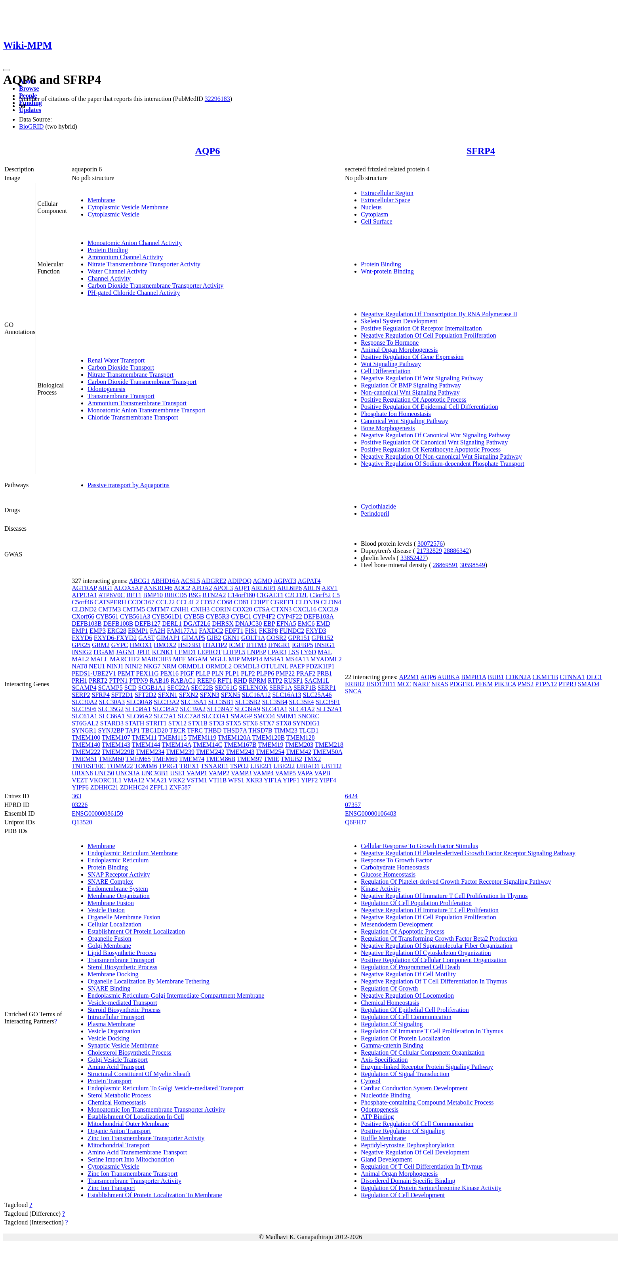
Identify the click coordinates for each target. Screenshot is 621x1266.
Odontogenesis (106, 388)
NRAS (439, 684)
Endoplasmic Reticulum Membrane (133, 853)
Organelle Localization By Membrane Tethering (149, 981)
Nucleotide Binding (386, 1095)
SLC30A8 (139, 701)
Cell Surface (376, 221)
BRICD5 (175, 595)
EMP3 (98, 630)
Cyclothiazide (378, 506)
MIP (234, 659)
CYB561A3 (135, 616)
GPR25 (81, 645)
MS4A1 (274, 659)
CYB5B (194, 616)
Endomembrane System (118, 888)
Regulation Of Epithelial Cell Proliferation (415, 1009)
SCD (130, 687)
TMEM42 (298, 751)
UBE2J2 (284, 766)
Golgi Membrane (109, 945)
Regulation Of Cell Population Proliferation (416, 903)
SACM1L (317, 680)
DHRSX (222, 623)
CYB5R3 (217, 616)
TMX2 (312, 758)
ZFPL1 (159, 787)
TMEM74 (191, 758)
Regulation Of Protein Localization (405, 1038)
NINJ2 (133, 666)
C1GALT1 (270, 595)
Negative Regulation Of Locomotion (407, 995)
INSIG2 (82, 652)
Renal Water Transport (116, 360)
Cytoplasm (374, 214)
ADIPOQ (239, 580)
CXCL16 (304, 609)
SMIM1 (286, 716)
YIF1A (272, 780)
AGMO (262, 580)
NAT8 (79, 666)
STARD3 (112, 723)
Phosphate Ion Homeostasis (396, 413)
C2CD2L (296, 595)
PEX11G (147, 673)
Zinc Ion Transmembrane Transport (132, 1173)
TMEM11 (144, 737)
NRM (169, 666)
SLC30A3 (112, 701)
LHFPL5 (234, 652)
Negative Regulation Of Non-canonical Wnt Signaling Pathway (441, 456)
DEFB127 (147, 623)
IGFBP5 (302, 645)
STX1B (198, 723)
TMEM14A (176, 744)
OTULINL (274, 666)
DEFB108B (118, 623)
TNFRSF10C (88, 766)
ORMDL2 (219, 666)
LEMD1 (185, 652)
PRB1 (324, 673)
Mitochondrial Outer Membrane (128, 1123)
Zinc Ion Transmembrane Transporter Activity (146, 1138)
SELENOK (253, 687)
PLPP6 (265, 673)
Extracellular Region (387, 193)
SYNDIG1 (306, 723)
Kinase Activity (380, 888)
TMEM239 (180, 751)
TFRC (195, 730)
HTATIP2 (215, 645)
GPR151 (299, 637)
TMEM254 (270, 751)
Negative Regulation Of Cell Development (415, 1152)
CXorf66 (83, 616)
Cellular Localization (114, 924)
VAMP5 (285, 773)
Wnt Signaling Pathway (391, 364)
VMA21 (156, 780)
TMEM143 (116, 744)
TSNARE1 (215, 766)
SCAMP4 (84, 687)
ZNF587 (179, 787)
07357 (353, 804)
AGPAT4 (308, 580)
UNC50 (104, 773)
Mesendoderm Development (397, 924)
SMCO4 (264, 716)
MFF (179, 659)
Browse (29, 88)
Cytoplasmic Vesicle (113, 214)
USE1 (177, 773)
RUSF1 (293, 680)
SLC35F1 (328, 701)
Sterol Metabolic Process (119, 1095)
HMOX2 (165, 645)
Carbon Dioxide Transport (121, 367)
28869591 (445, 565)
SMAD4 (588, 684)
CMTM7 (158, 609)
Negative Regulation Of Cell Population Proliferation (428, 335)
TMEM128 (300, 737)
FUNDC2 (292, 630)
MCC (404, 684)
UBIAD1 (308, 766)
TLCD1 (309, 730)
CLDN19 (307, 602)
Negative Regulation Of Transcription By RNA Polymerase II (439, 314)
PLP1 (232, 673)
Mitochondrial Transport (119, 1145)
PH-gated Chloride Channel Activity (134, 292)
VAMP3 (241, 773)
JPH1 (143, 652)
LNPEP (256, 652)
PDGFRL (462, 684)
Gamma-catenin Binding (392, 1045)
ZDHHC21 (104, 787)
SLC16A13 (286, 694)
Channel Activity (109, 278)
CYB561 (107, 616)
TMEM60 (111, 758)
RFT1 (224, 680)
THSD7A (235, 730)
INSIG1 (324, 645)
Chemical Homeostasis (117, 1102)
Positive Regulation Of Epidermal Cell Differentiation (429, 406)
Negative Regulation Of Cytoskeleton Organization (426, 952)
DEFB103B (87, 623)
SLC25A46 (317, 694)
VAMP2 (219, 773)
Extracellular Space (385, 200)
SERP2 (81, 694)
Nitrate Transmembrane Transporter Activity (144, 264)
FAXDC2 (211, 630)
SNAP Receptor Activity (119, 874)
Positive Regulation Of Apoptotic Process (414, 399)
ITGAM (103, 652)
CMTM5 (133, 609)
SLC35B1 (221, 701)
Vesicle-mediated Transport (122, 1002)
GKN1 (231, 637)
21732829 (429, 550)
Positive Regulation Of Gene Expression (412, 356)
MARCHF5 (156, 659)
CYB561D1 (167, 616)
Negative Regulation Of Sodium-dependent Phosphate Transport (442, 463)
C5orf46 (82, 602)
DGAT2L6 (196, 623)
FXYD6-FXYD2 (115, 637)
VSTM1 (197, 780)
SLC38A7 (165, 709)
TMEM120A (234, 737)
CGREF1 (282, 602)
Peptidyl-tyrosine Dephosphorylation (408, 1145)
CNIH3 (200, 609)
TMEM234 (150, 751)
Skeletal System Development (399, 321)
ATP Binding (377, 1116)
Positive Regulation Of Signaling (403, 1130)
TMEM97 (249, 758)
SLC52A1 (329, 709)
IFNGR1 (279, 645)
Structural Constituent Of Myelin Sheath (139, 1074)
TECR (177, 730)
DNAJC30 (248, 623)
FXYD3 (316, 630)
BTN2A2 (214, 595)
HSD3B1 (189, 645)
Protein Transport (110, 1081)
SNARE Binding (109, 988)
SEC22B (202, 687)
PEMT (126, 673)
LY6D (308, 652)
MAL (324, 652)
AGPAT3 (284, 580)
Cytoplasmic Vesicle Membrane (128, 207)
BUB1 (496, 677)
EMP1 (80, 630)
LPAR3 (277, 652)
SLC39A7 (220, 709)
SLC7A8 (189, 716)
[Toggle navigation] (6, 70)
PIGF (187, 673)
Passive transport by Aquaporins (129, 485)
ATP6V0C (111, 595)
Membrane (101, 200)
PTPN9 (138, 680)
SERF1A (280, 687)
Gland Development (386, 1159)
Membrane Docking (113, 974)
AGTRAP (84, 588)
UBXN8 (82, 773)
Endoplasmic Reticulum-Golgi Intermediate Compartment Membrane (176, 995)
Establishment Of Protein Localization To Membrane (155, 1195)
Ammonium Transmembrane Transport (137, 403)
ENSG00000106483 (370, 813)
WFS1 (236, 780)
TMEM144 (146, 744)
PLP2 (248, 673)
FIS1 (251, 630)
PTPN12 (546, 684)
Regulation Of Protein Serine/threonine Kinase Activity (431, 1187)
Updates (30, 109)
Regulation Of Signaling (392, 1024)
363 (76, 796)
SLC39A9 (247, 709)
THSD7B (260, 730)
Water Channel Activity (117, 271)
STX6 (249, 723)
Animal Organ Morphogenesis (399, 349)
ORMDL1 (191, 666)
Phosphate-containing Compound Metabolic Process (427, 1102)
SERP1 (327, 687)
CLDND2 (84, 609)
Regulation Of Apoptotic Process (402, 931)
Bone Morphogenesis (388, 428)
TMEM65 (138, 758)
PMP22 (285, 673)
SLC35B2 (248, 701)
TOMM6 (145, 766)
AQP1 (242, 588)
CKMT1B (545, 677)
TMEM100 (86, 737)
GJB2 (214, 637)
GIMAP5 (193, 637)
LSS (293, 652)
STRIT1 (156, 723)
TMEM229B (118, 751)
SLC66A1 (112, 716)
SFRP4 (481, 151)
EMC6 (306, 623)
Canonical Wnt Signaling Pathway (404, 421)
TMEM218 (329, 744)
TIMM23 (285, 730)
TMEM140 (86, 744)
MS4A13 (297, 659)
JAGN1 (125, 652)
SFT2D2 (145, 694)
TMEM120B (268, 737)
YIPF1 (291, 780)
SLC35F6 (84, 709)
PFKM (484, 684)
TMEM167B (240, 744)
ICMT (237, 645)
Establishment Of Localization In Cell (136, 1116)
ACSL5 (190, 580)
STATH (135, 723)
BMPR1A (473, 677)
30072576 (430, 543)
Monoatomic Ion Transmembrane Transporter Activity (156, 1109)
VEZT (80, 780)
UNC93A (127, 773)
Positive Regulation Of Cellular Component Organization (434, 960)
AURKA (448, 677)
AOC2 (182, 588)
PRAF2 (305, 673)
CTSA (262, 609)
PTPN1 (118, 680)
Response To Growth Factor (396, 860)
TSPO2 (239, 766)
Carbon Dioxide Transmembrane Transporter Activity (155, 285)
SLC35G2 (111, 709)
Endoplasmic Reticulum (118, 860)
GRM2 (100, 645)
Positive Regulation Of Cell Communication (417, 1123)
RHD (240, 680)
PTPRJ (567, 684)
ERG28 (116, 630)
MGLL (218, 659)
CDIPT (260, 602)
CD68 (224, 602)
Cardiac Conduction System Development (414, 1088)
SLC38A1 (138, 709)
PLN (217, 673)
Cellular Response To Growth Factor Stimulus (419, 846)
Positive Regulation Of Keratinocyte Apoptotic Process (431, 449)
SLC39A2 (193, 709)
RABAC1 (183, 680)
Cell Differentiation (385, 371)
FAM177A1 (182, 630)
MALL (100, 659)
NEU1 (97, 666)
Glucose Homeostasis (388, 874)
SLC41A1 (275, 709)
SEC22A (178, 687)
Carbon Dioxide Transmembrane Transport (142, 381)
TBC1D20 (154, 730)
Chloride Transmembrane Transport (133, 417)
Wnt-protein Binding (387, 271)
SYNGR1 (84, 730)
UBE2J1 (261, 766)
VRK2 (176, 780)
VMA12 (133, 780)
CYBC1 (241, 616)
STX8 (283, 723)
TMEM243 (240, 751)
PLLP (203, 673)
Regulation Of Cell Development (403, 1195)
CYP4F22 (289, 616)
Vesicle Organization (114, 1031)
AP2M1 (409, 677)
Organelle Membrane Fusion (124, 917)
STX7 (266, 723)
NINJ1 (115, 666)
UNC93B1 (154, 773)
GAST (146, 637)
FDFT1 (234, 630)
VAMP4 (263, 773)
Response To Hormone (390, 342)
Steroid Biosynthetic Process (124, 1009)
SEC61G (226, 687)
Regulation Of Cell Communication (406, 1017)
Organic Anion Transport (119, 1130)
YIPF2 (309, 780)
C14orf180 (241, 595)
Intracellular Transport (116, 1017)
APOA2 (202, 588)
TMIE (271, 758)
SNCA (353, 691)
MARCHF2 (125, 659)
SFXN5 (230, 694)
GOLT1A (253, 637)
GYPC (119, 645)
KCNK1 (162, 652)
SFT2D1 (122, 694)
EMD (323, 623)
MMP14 (251, 659)
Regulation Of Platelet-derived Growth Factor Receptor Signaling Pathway (456, 881)
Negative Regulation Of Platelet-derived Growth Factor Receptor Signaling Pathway (468, 853)
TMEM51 (84, 758)
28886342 (456, 550)
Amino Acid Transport (116, 1066)
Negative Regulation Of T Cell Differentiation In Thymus (434, 981)
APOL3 (223, 588)
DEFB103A (319, 616)
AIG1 (105, 588)
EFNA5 (286, 623)
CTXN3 (281, 609)
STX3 (216, 723)
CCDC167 (141, 602)
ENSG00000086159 (97, 813)
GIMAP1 (168, 637)
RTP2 (275, 680)
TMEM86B (221, 758)
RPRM (257, 680)
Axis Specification (384, 1059)
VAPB (322, 773)
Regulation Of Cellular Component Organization (423, 1052)
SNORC (308, 716)
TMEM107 (116, 737)
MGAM (197, 659)
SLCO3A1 (215, 716)
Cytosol (371, 1081)
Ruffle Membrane (383, 1138)
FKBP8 (268, 630)
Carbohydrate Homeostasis (395, 867)
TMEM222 (86, 751)
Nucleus (371, 207)
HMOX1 (141, 645)
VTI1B (218, 780)
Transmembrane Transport (121, 396)
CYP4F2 (264, 616)
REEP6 (206, 680)
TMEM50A (328, 751)
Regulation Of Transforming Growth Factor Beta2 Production (439, 938)
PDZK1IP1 (320, 666)
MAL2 (80, 659)
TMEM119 (202, 737)
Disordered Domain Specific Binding (408, 1180)
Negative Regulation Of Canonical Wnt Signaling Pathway (435, 435)
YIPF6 (80, 787)
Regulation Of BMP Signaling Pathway (411, 385)
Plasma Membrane (111, 1024)
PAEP (297, 666)
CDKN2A (518, 677)
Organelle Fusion (109, 938)
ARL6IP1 (263, 588)
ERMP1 (138, 630)
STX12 (177, 723)
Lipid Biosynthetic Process (122, 952)
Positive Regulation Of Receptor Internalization (421, 328)
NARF (421, 684)
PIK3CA (505, 684)
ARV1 (330, 588)
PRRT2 (98, 680)
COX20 (242, 609)
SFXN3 (209, 694)
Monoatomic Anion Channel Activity (135, 242)
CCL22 (165, 602)
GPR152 (322, 637)
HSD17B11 (381, 684)
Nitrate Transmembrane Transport (130, 374)
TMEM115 (172, 737)
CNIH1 (180, 609)
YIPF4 (327, 780)
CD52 (207, 602)
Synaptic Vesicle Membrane (123, 1045)
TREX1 (189, 766)
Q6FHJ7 (355, 822)
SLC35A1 (194, 701)
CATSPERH (110, 602)
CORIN (221, 609)
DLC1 (594, 677)
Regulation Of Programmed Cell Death (410, 967)
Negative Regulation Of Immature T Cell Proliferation (430, 910)
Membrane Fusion (111, 903)
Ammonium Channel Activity (125, 257)
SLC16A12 (256, 694)
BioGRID (31, 126)
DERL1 (172, 623)
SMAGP (241, 716)
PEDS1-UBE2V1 (94, 673)
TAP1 (132, 730)
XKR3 (254, 780)
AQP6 (207, 151)
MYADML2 (326, 659)
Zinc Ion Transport (111, 1187)
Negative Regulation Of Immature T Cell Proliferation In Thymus (444, 895)
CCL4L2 (187, 602)
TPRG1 (168, 766)
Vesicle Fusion (106, 910)
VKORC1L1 (105, 780)
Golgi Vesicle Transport (118, 1059)
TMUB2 (291, 758)
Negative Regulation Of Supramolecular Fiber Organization (436, 945)
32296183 (217, 98)
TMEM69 (164, 758)
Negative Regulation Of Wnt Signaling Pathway (422, 378)
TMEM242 (210, 751)
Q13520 (82, 822)
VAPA (305, 773)
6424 (351, 796)
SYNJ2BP (111, 730)
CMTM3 (109, 609)
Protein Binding (108, 250)
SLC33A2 (166, 701)
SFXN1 (167, 694)
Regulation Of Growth (389, 988)
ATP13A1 (84, 595)
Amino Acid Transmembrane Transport (137, 1152)
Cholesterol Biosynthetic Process (129, 1052)
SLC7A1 (165, 716)
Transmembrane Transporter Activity (134, 1180)
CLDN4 (331, 602)
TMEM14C (208, 744)
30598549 (472, 565)
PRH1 (79, 680)
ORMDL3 (246, 666)
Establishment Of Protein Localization (136, 931)
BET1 (133, 595)
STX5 (233, 723)
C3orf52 (320, 595)
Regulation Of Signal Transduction (405, 1074)
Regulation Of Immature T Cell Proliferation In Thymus (432, 1031)
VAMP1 (197, 773)
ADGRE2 (213, 580)
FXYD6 (82, 637)
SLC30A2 (84, 701)
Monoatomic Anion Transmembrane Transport (146, 410)
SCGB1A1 (152, 687)
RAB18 (159, 680)
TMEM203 (299, 744)
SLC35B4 (275, 701)
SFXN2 (188, 694)
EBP (269, 623)
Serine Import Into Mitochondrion (131, 1159)
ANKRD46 (158, 588)
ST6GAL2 (85, 723)
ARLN (311, 588)
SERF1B (304, 687)
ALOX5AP (128, 588)
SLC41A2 (302, 709)
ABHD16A (165, 580)
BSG (195, 595)
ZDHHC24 (134, 787)
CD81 (241, 602)
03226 (80, 804)
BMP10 (153, 595)
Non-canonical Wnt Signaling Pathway (410, 392)
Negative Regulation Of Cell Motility (408, 974)
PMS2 (525, 684)
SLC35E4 (301, 701)
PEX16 (169, 673)
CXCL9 (328, 609)
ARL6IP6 (289, 588)
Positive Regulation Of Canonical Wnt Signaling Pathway (434, 442)
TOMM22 (120, 766)
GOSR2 (277, 637)
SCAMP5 (110, 687)
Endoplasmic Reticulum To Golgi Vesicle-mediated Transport (166, 1088)
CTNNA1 (572, 677)
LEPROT (209, 652)
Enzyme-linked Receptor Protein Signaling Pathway (427, 1066)
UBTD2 (331, 766)
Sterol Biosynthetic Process (122, 967)
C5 (336, 595)
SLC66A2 (139, 716)
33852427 (413, 557)
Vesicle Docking (108, 1038)
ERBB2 (355, 684)
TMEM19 (271, 744)
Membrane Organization (119, 895)
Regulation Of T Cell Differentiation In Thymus (421, 1166)
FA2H (158, 630)
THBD (213, 730)
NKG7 (152, 666)
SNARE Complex (110, 881)
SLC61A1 (84, 716)
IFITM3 (256, 645)
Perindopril (375, 513)
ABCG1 (139, 580)
